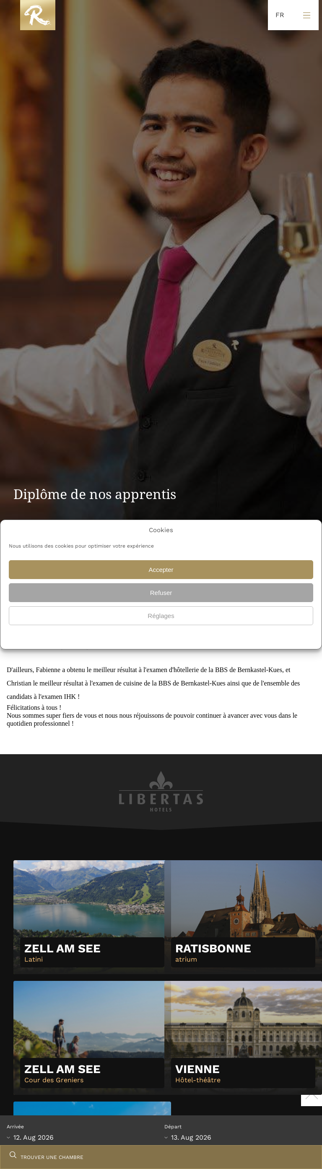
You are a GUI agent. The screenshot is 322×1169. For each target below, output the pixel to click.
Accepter (160, 569)
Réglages (161, 615)
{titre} (150, 636)
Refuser (161, 592)
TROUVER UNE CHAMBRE (52, 1157)
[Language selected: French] (277, 15)
